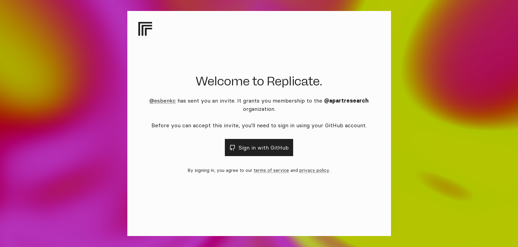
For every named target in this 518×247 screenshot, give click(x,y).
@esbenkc (162, 100)
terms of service (271, 170)
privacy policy (314, 170)
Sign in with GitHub (259, 147)
